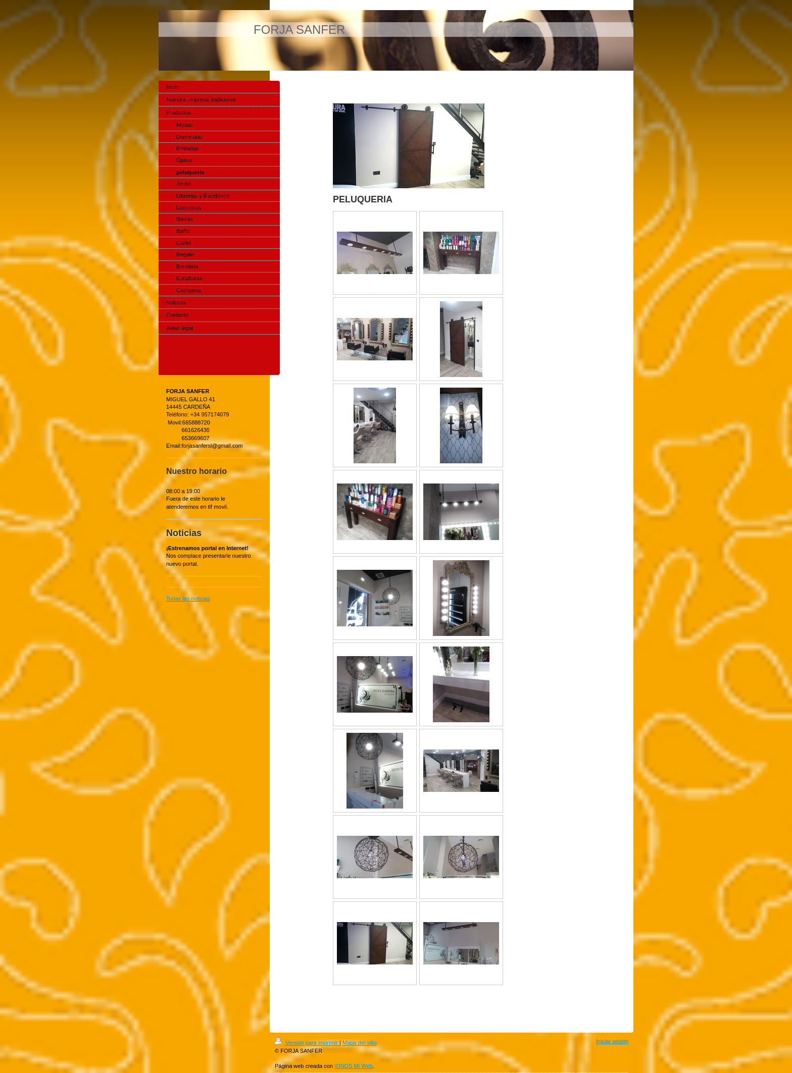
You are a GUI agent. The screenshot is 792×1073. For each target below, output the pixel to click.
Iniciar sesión (612, 1041)
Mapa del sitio (359, 1043)
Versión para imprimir (307, 1043)
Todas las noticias (188, 599)
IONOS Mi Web (353, 1066)
